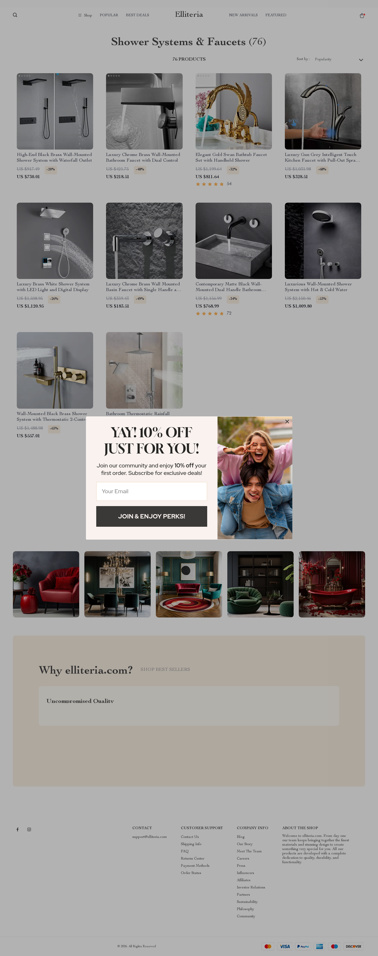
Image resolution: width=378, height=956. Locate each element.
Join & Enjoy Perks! (151, 516)
